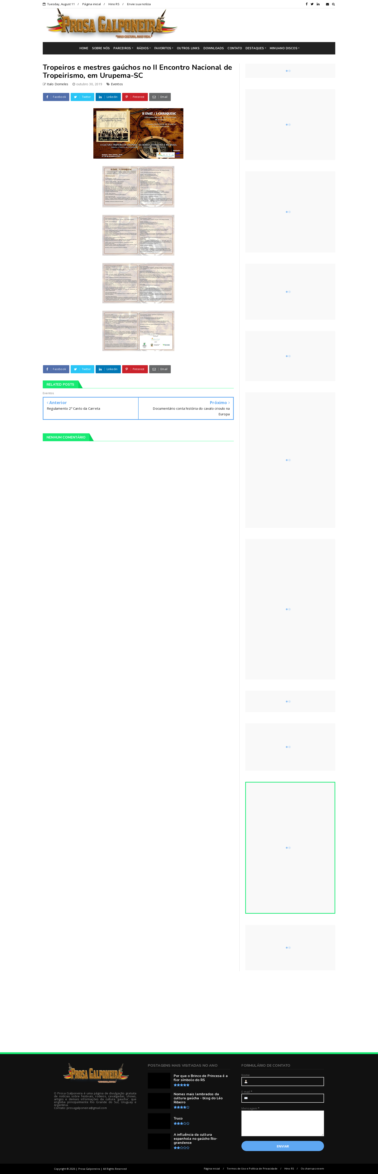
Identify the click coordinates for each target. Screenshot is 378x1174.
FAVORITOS (162, 48)
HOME (83, 48)
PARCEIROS (122, 48)
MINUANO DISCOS (283, 48)
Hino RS (113, 4)
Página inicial (91, 4)
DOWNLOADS (213, 48)
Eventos (117, 84)
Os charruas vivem (312, 1168)
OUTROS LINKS (188, 48)
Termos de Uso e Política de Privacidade (252, 1168)
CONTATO (234, 48)
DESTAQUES (254, 48)
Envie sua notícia (139, 4)
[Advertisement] (259, 25)
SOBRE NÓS (101, 48)
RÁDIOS (143, 48)
